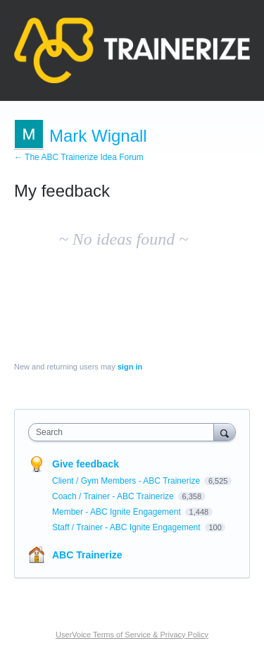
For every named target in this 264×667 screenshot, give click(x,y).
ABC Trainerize (87, 555)
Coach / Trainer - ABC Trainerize (114, 496)
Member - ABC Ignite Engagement (117, 512)
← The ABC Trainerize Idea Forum (79, 157)
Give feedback (85, 464)
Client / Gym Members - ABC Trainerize (127, 481)
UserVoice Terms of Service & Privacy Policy (132, 634)
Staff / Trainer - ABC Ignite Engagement (127, 527)
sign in (130, 366)
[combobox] (124, 432)
